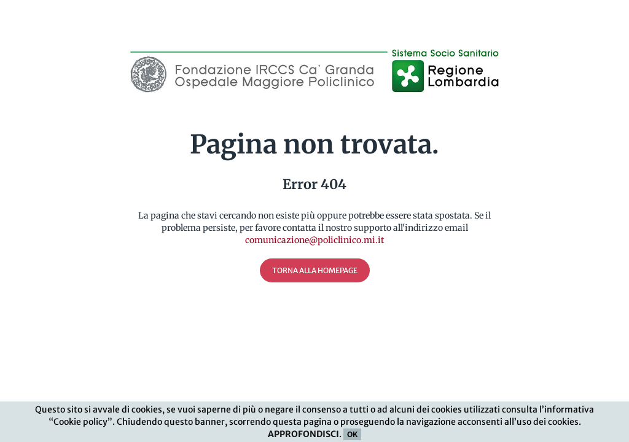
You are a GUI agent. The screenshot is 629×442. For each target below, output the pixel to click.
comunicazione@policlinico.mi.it (314, 240)
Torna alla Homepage (314, 270)
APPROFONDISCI (303, 434)
